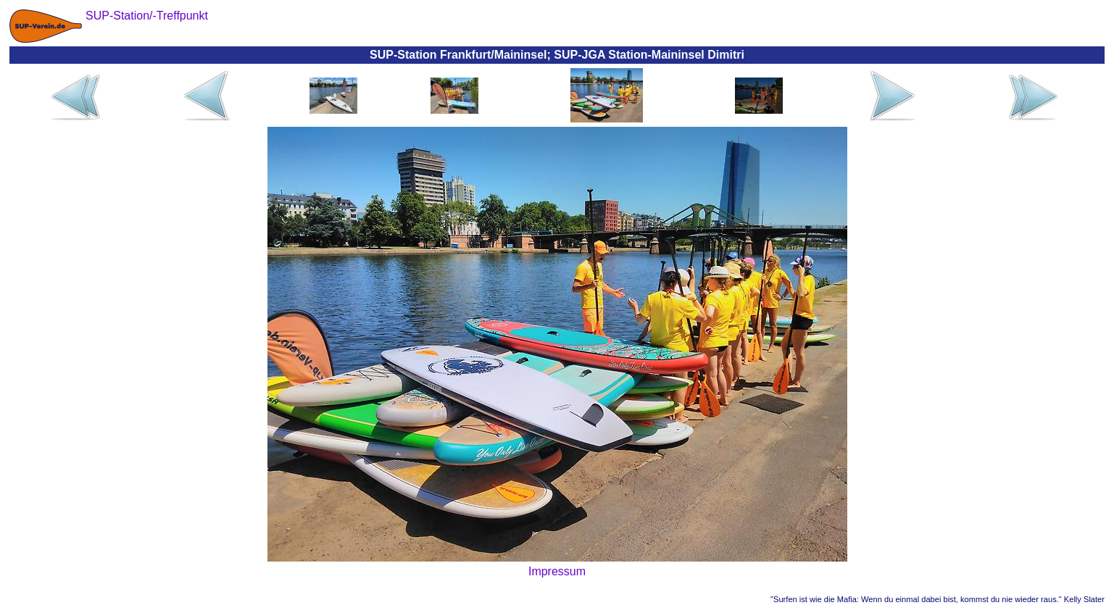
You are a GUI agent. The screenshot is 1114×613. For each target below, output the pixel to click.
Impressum (557, 571)
